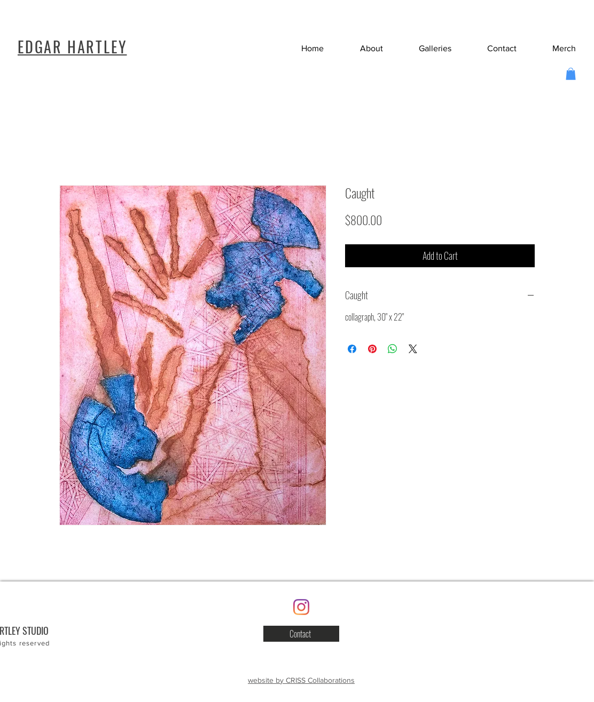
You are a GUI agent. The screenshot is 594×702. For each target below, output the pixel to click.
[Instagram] (301, 607)
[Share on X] (413, 348)
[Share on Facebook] (352, 348)
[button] (492, 48)
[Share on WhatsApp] (392, 348)
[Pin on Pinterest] (372, 348)
